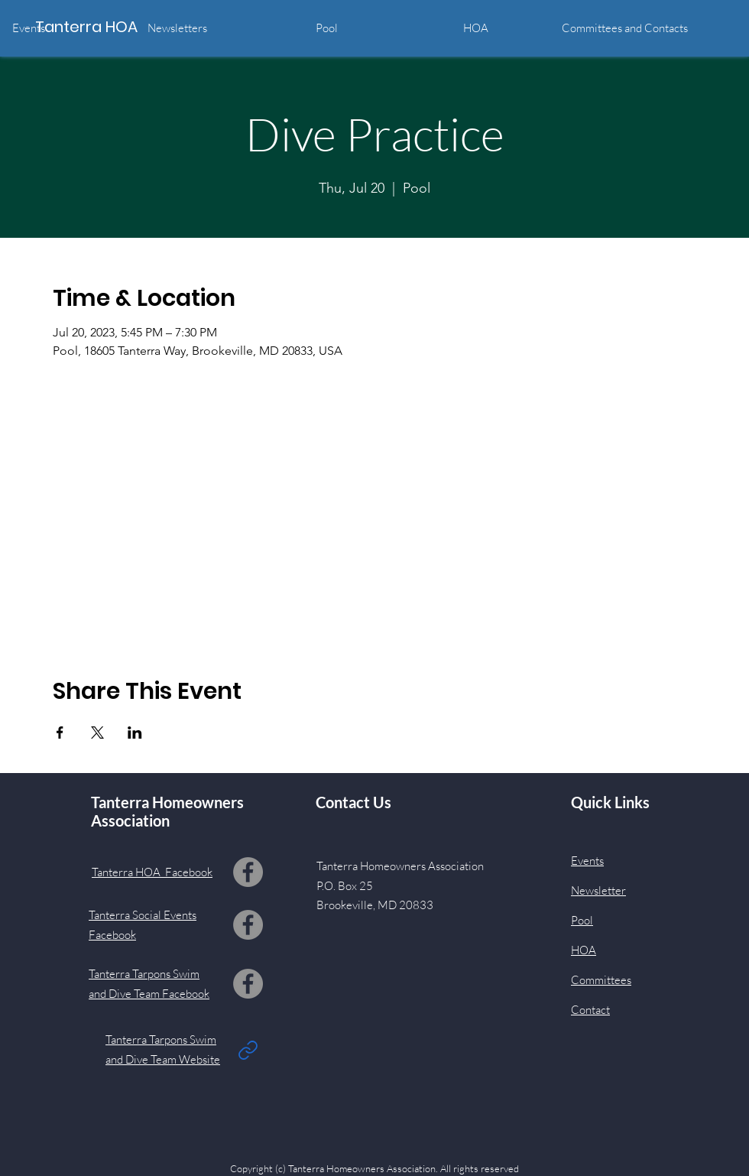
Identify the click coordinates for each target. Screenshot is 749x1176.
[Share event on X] (97, 732)
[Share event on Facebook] (60, 732)
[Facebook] (248, 872)
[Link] (247, 1050)
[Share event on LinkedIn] (135, 732)
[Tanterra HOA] (104, 26)
